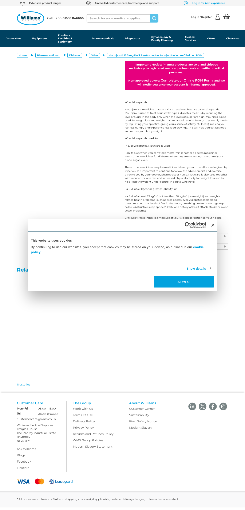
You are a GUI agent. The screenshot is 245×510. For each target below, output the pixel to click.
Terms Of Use (83, 417)
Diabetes (74, 55)
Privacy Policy (83, 430)
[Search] (154, 18)
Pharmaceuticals (103, 38)
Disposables (13, 38)
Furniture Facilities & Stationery (65, 38)
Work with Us (83, 411)
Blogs (21, 458)
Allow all (184, 282)
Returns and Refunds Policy (93, 436)
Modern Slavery (140, 430)
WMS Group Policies (88, 443)
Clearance (233, 38)
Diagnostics (132, 38)
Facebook (24, 464)
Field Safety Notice (143, 424)
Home (23, 55)
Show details (196, 268)
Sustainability (139, 417)
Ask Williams (26, 452)
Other (94, 55)
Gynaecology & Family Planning (162, 38)
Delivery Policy (84, 424)
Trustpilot (23, 384)
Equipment (39, 38)
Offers (211, 38)
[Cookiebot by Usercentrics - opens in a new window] (187, 225)
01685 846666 (48, 416)
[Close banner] (212, 225)
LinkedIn (23, 471)
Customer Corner (142, 411)
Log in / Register (205, 17)
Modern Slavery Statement (92, 449)
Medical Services (190, 38)
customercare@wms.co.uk (36, 421)
